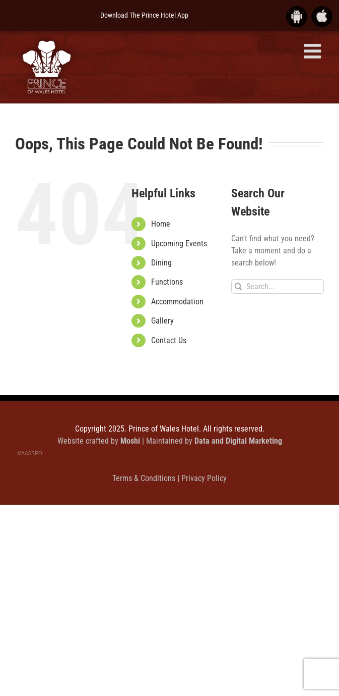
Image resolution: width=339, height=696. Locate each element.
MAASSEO (29, 453)
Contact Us (168, 340)
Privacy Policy (204, 478)
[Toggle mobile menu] (314, 51)
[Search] (238, 286)
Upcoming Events (179, 243)
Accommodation (177, 301)
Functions (167, 282)
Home (160, 224)
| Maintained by (212, 441)
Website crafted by (99, 441)
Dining (161, 262)
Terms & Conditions (144, 478)
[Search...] (277, 286)
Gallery (162, 321)
